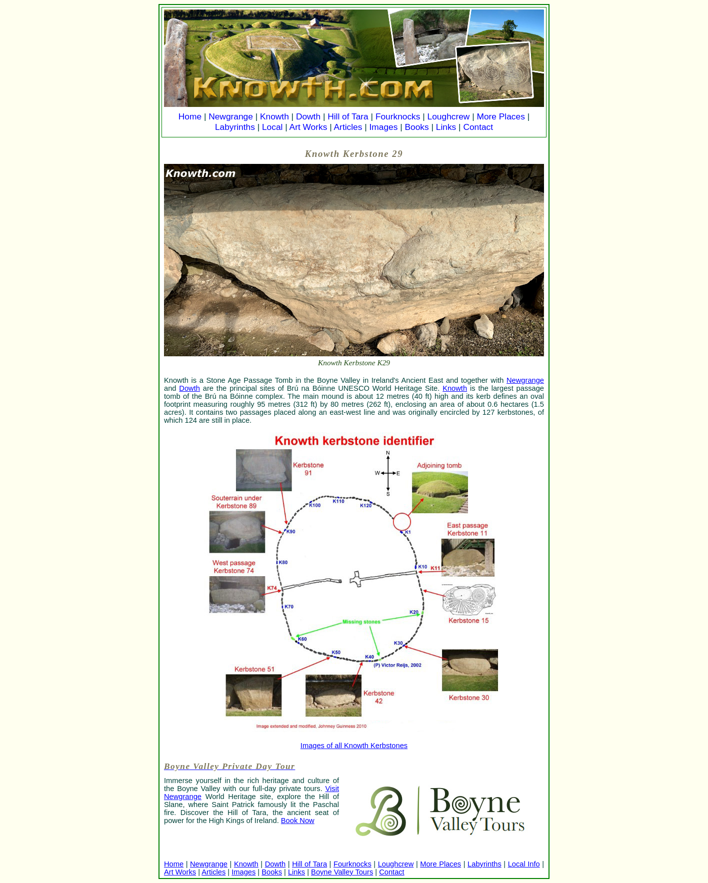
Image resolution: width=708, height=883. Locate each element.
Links (446, 127)
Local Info (524, 864)
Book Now (297, 821)
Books (416, 127)
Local (272, 127)
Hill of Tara (348, 116)
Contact (478, 127)
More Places (501, 116)
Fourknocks (398, 116)
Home (190, 116)
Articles (348, 127)
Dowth (308, 116)
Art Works (309, 127)
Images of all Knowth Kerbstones (354, 746)
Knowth (274, 116)
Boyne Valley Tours (342, 872)
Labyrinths (235, 127)
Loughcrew (449, 116)
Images (384, 127)
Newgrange (230, 116)
